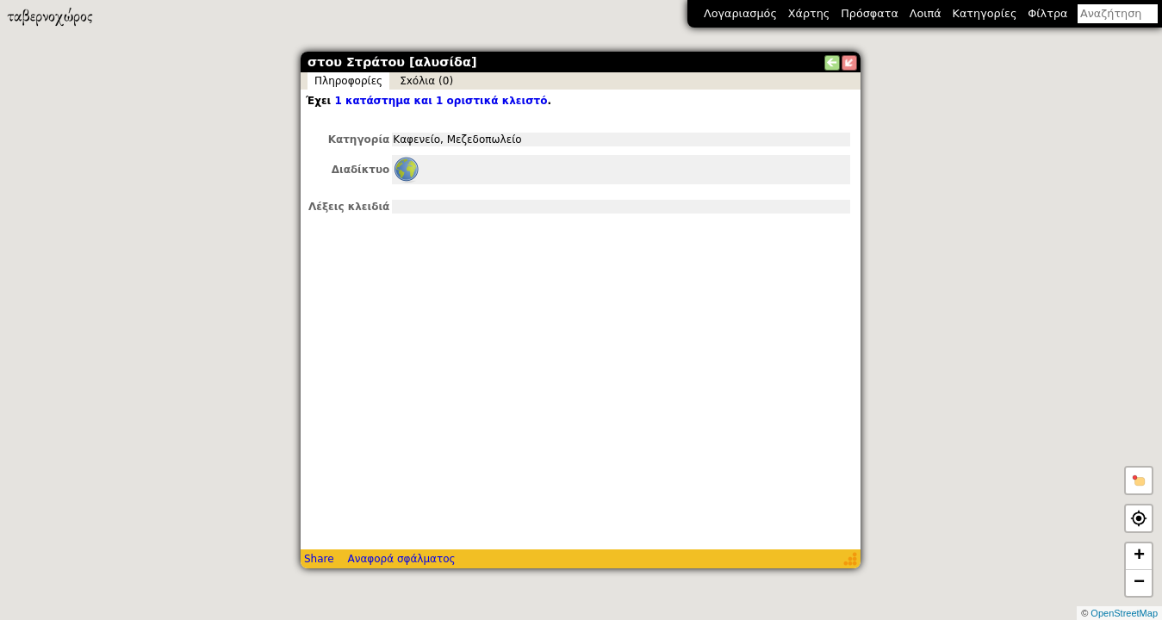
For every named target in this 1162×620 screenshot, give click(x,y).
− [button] (1139, 583)
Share (319, 559)
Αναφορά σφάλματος (401, 559)
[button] (1139, 480)
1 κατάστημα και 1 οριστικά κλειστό (440, 101)
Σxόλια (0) (426, 81)
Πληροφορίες (348, 81)
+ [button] (1139, 556)
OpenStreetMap (1124, 613)
